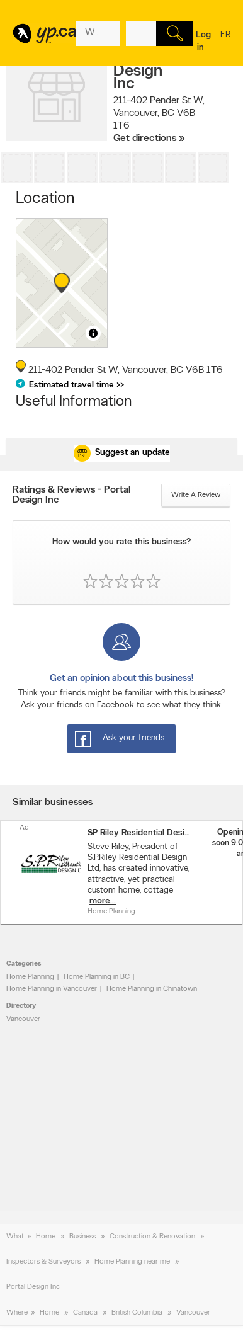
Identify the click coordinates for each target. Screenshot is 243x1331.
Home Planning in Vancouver (51, 989)
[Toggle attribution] (93, 333)
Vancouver (23, 1019)
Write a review (195, 495)
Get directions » (148, 139)
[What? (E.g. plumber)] (98, 33)
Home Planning (30, 977)
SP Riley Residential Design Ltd (138, 833)
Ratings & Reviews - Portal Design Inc (71, 495)
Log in (203, 41)
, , (159, 120)
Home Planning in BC (97, 977)
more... (102, 901)
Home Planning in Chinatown (151, 989)
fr (225, 42)
